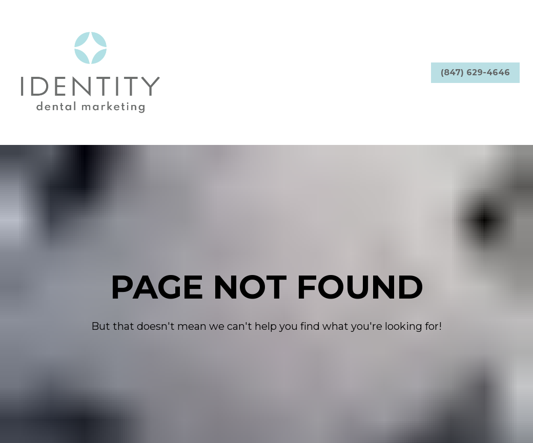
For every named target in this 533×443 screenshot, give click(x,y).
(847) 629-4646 (475, 72)
